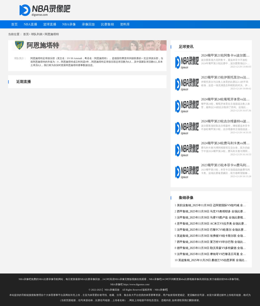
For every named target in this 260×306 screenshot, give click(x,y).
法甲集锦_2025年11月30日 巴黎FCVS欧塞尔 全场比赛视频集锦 (216, 229)
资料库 (125, 24)
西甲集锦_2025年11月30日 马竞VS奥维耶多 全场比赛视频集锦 (215, 211)
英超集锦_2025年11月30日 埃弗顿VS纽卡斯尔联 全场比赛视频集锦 (218, 235)
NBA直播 (30, 24)
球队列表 (36, 34)
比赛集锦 (107, 24)
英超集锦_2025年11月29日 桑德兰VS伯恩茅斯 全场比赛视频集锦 (218, 260)
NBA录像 (69, 24)
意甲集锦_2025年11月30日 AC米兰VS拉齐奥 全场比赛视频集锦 (216, 223)
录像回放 (88, 24)
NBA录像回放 (112, 289)
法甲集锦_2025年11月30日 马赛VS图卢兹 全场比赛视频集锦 (214, 217)
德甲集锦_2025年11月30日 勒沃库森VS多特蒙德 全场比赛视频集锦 (218, 248)
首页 (14, 24)
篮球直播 (49, 24)
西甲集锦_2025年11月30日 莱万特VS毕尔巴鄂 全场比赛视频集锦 (217, 241)
